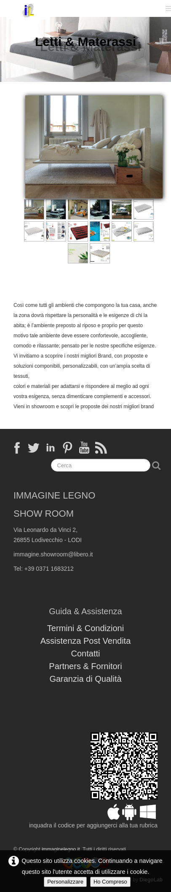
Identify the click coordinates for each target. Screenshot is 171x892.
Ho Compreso (110, 881)
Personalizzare (65, 881)
